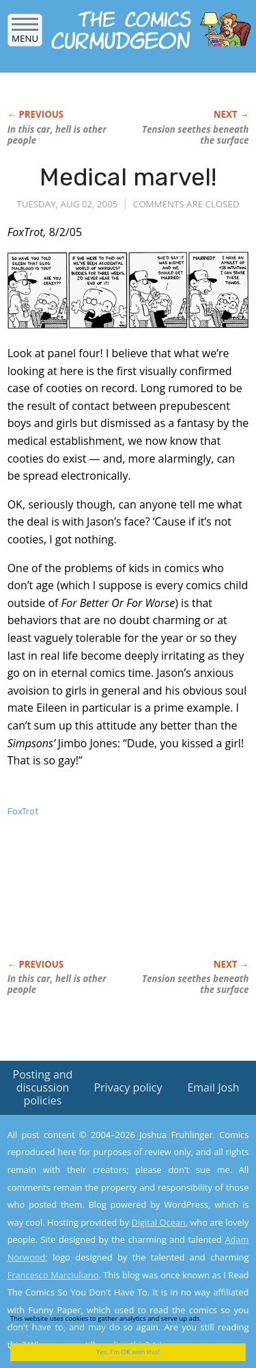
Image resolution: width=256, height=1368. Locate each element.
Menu (25, 33)
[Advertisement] (117, 902)
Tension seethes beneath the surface (195, 134)
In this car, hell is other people (57, 134)
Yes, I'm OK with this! (128, 1351)
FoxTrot (23, 811)
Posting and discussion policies (43, 1087)
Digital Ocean (158, 1222)
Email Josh (213, 1087)
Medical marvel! (128, 177)
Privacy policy (128, 1087)
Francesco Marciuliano (53, 1275)
